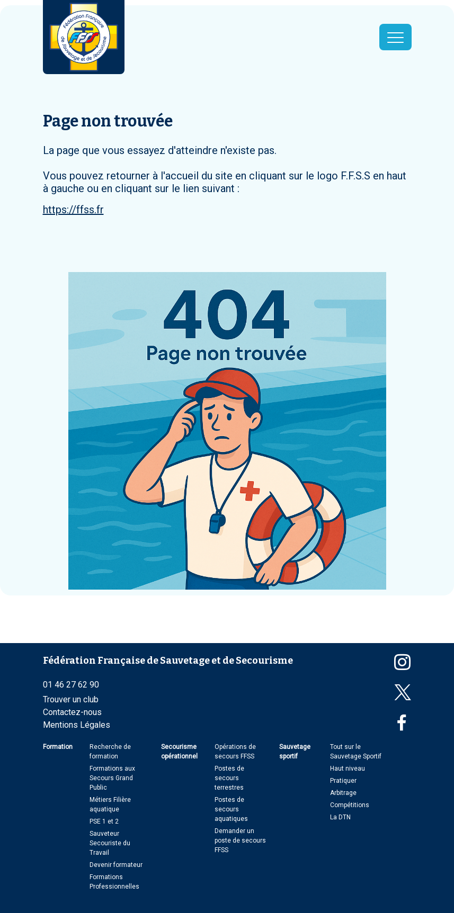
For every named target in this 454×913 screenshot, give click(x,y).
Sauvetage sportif (294, 751)
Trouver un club (71, 699)
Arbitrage (343, 793)
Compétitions (349, 805)
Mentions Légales (76, 725)
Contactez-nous (72, 712)
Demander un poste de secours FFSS (240, 840)
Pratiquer (343, 780)
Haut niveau (347, 768)
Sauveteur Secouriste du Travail (110, 843)
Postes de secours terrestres (229, 778)
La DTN (340, 817)
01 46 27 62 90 (71, 685)
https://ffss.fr (73, 209)
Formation (58, 747)
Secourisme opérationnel (179, 751)
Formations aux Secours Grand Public (112, 778)
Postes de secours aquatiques (231, 809)
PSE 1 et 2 (104, 821)
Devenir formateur (116, 865)
